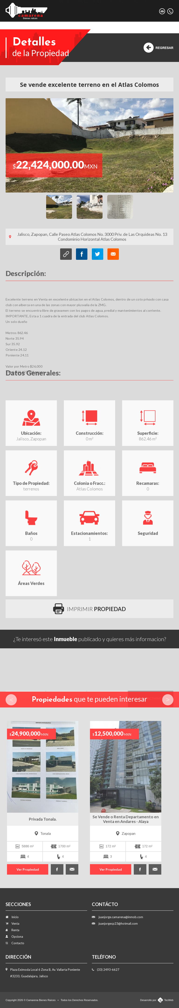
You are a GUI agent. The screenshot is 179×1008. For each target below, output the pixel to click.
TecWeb (168, 1000)
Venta (81, 10)
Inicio (65, 10)
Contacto (139, 10)
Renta (98, 10)
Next (167, 699)
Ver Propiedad (28, 869)
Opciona (116, 10)
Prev (11, 699)
